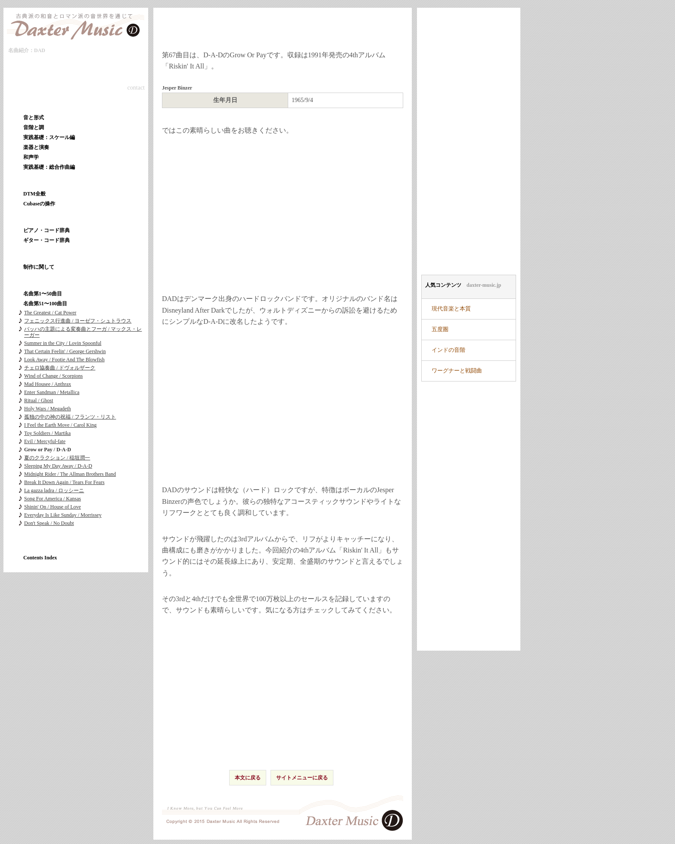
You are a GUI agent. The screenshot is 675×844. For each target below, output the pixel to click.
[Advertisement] (282, 404)
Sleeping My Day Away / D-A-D (58, 466)
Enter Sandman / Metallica (51, 392)
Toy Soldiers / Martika (47, 433)
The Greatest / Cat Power (50, 313)
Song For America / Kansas (52, 499)
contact (136, 87)
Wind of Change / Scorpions (53, 376)
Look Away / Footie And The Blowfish (64, 360)
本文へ (57, 53)
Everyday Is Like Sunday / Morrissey (63, 515)
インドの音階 (448, 350)
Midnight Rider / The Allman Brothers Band (70, 474)
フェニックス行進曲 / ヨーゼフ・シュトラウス (77, 321)
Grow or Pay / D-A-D (47, 450)
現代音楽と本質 (451, 309)
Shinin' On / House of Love (52, 507)
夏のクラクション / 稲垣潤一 (57, 458)
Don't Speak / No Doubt (49, 523)
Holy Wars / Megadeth (47, 409)
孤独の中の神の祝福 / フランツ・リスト (70, 417)
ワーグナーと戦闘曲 (457, 371)
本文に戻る (248, 778)
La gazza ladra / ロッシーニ (54, 490)
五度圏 (440, 329)
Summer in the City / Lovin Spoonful (62, 343)
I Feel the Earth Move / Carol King (60, 425)
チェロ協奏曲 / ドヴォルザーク (59, 368)
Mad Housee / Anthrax (47, 384)
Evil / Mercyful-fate (44, 441)
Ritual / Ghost (38, 400)
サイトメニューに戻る (302, 778)
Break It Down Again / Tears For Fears (64, 482)
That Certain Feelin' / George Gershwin (65, 351)
